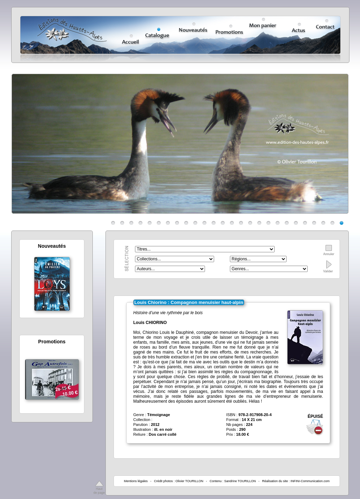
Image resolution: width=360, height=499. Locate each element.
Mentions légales (136, 481)
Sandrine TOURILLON (240, 481)
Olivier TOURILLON (189, 481)
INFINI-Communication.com (310, 481)
